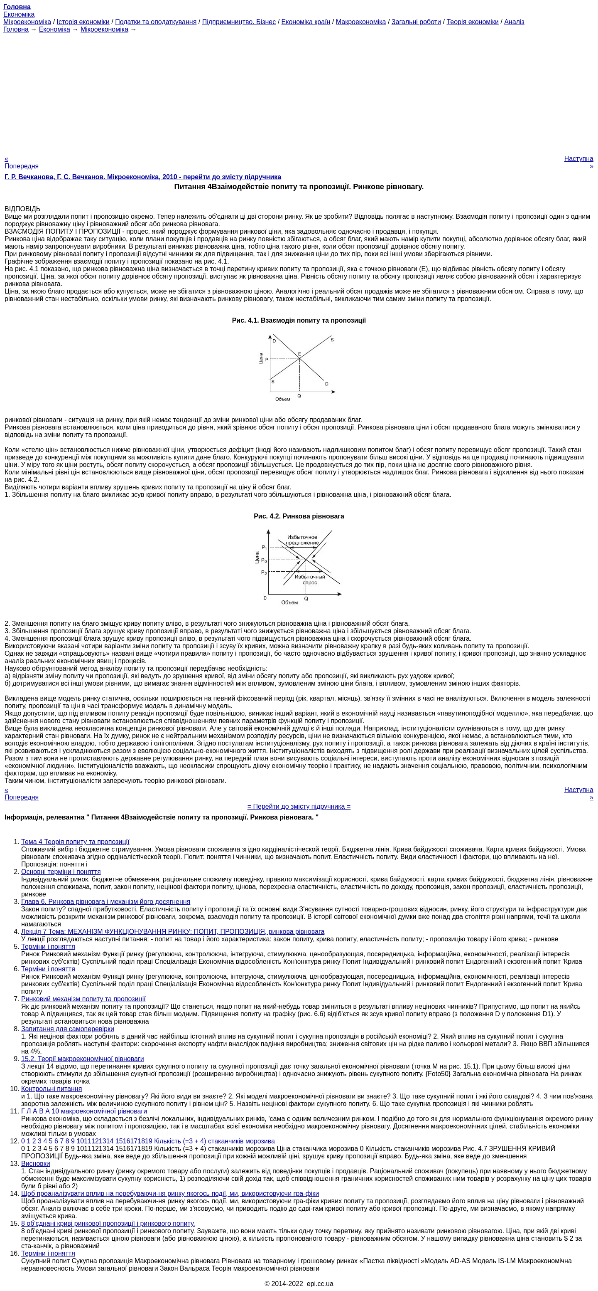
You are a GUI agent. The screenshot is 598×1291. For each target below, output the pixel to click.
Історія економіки (83, 21)
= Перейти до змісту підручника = (299, 806)
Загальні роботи (416, 21)
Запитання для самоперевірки (67, 1028)
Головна (16, 29)
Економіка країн (306, 21)
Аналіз (514, 21)
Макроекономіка (361, 21)
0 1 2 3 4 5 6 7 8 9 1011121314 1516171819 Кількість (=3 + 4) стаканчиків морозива (148, 1141)
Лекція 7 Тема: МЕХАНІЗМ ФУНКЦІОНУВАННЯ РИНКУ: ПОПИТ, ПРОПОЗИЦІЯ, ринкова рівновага (172, 931)
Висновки (35, 1163)
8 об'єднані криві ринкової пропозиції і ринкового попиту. (108, 1223)
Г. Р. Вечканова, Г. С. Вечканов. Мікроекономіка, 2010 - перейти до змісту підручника (143, 176)
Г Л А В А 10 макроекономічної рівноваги (84, 1111)
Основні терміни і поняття (61, 871)
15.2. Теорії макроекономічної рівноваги (82, 1058)
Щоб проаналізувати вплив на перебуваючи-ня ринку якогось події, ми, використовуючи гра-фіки (170, 1193)
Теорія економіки (472, 21)
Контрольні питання (51, 1088)
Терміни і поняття (48, 946)
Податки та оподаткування (155, 21)
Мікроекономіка (27, 21)
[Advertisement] (299, 91)
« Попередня (22, 162)
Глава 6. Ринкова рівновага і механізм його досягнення (105, 901)
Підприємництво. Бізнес (239, 21)
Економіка (18, 14)
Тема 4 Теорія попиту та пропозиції (75, 841)
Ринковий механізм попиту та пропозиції (83, 998)
